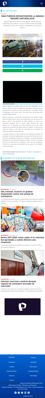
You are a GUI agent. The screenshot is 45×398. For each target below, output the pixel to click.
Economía (11, 362)
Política (33, 357)
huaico (31, 127)
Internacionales (12, 371)
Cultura (11, 380)
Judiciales (33, 362)
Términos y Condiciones (29, 385)
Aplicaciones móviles (14, 385)
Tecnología (33, 375)
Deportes (12, 375)
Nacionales (33, 367)
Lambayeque (6, 112)
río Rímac (5, 136)
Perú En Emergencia (9, 154)
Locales (11, 367)
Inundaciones (37, 152)
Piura (40, 110)
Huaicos (29, 152)
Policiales (12, 357)
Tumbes (35, 110)
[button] (41, 3)
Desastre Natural (21, 152)
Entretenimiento (33, 371)
